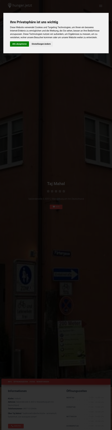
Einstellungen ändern (41, 44)
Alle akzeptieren (19, 44)
